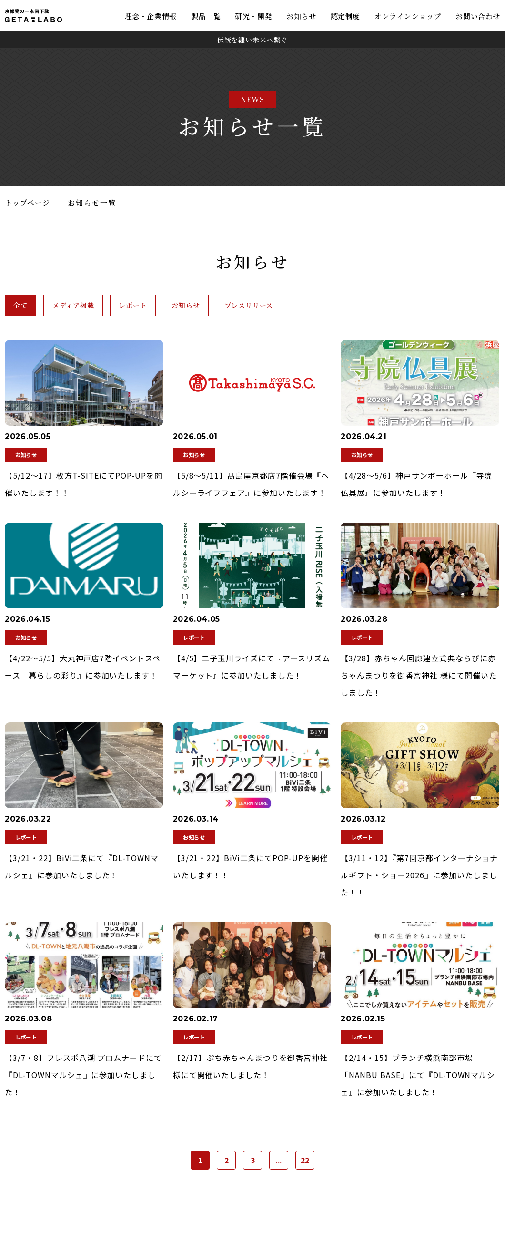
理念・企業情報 (151, 16)
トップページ (27, 202)
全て (28, 306)
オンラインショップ (407, 16)
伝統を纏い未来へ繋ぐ (252, 39)
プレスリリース (331, 306)
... (279, 1162)
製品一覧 (206, 16)
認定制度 (345, 16)
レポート (178, 306)
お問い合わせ (477, 16)
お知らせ (301, 16)
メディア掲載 (99, 306)
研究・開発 (253, 16)
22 (305, 1162)
